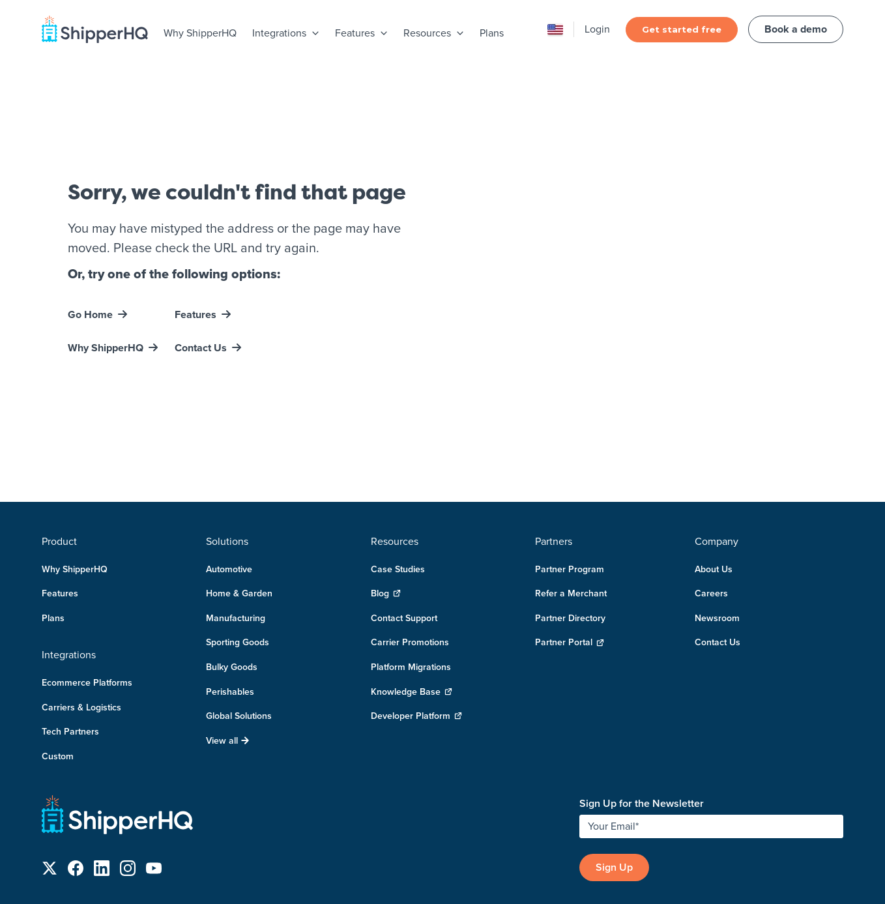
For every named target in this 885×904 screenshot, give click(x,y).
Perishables (230, 602)
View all (228, 651)
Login (597, 29)
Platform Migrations (411, 578)
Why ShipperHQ (200, 32)
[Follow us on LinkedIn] (101, 782)
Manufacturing (235, 529)
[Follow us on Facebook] (75, 782)
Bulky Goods (231, 578)
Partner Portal (569, 554)
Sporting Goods (237, 553)
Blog (386, 505)
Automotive (229, 480)
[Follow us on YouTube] (154, 782)
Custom (58, 667)
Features (195, 270)
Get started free (681, 29)
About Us (714, 480)
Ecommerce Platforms (87, 593)
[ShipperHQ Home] (305, 729)
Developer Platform (416, 627)
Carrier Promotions (410, 553)
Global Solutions (239, 627)
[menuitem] (200, 34)
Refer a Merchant (571, 504)
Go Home (90, 270)
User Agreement (801, 852)
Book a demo (795, 29)
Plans (492, 32)
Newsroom (717, 529)
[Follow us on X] (49, 782)
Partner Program (569, 480)
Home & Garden (239, 504)
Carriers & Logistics (81, 618)
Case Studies (398, 480)
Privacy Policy (735, 852)
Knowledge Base (411, 603)
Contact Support (404, 529)
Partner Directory (570, 529)
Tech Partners (70, 642)
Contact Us (201, 303)
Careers (711, 504)
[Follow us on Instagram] (128, 782)
